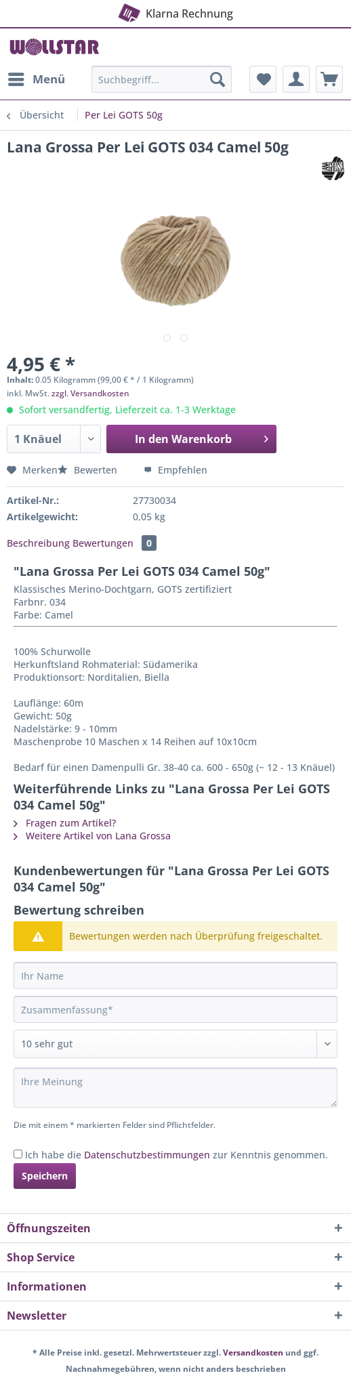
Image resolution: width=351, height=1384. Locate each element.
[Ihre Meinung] (175, 1088)
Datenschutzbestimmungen (147, 1154)
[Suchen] (217, 79)
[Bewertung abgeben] (175, 1044)
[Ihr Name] (175, 975)
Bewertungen (115, 543)
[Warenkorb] (329, 79)
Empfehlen (175, 469)
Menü (36, 77)
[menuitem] (36, 79)
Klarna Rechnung (174, 11)
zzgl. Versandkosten (90, 393)
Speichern (45, 1175)
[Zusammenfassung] (175, 1009)
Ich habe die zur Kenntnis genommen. (176, 1154)
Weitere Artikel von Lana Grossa (92, 835)
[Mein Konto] (296, 79)
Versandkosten (253, 1352)
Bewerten (89, 469)
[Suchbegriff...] (161, 79)
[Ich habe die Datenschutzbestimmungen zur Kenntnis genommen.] (18, 1154)
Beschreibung (38, 543)
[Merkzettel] (262, 79)
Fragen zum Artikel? (65, 822)
